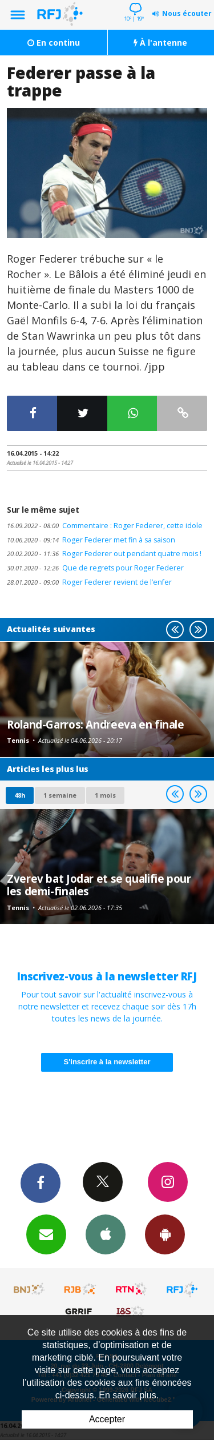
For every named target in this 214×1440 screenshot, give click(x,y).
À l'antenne (160, 42)
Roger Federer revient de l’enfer (89, 582)
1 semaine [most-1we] (59, 795)
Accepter (107, 1419)
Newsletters (46, 1233)
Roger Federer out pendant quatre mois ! (104, 553)
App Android (165, 1233)
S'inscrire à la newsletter (107, 1061)
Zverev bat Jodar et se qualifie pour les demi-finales (99, 884)
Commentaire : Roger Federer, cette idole (105, 525)
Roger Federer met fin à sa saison (91, 540)
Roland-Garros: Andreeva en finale (95, 724)
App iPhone (106, 1233)
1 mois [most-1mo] (105, 795)
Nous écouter (187, 13)
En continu (53, 42)
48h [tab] (19, 795)
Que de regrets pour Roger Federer (95, 568)
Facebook (40, 1182)
